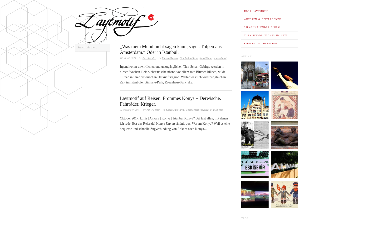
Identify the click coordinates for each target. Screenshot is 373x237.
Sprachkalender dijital (262, 27)
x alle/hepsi (220, 58)
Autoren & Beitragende (262, 19)
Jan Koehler (149, 58)
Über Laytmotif (256, 11)
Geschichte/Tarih (189, 58)
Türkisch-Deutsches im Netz (266, 35)
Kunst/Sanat (206, 58)
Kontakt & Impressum (261, 43)
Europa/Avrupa (170, 58)
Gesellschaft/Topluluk (197, 109)
